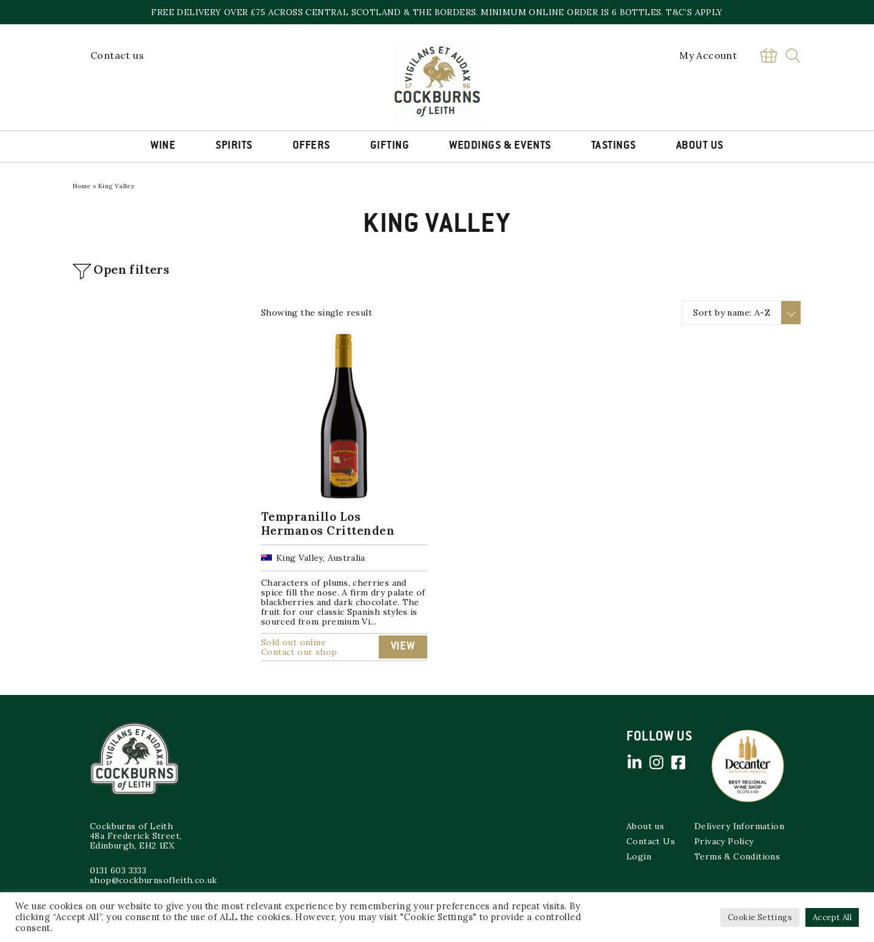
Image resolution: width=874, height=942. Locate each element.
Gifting (390, 146)
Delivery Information (739, 826)
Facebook (678, 762)
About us (645, 826)
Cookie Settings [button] (760, 917)
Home (82, 186)
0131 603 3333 (118, 870)
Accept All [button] (832, 917)
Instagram (656, 762)
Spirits (233, 146)
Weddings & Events (500, 146)
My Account (708, 55)
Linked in (634, 762)
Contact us (117, 55)
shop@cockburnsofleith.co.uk (153, 880)
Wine (163, 146)
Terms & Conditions (737, 856)
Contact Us (650, 841)
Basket (768, 56)
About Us (699, 146)
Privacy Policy (724, 841)
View (403, 647)
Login (638, 856)
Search (793, 56)
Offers (311, 146)
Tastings (613, 146)
